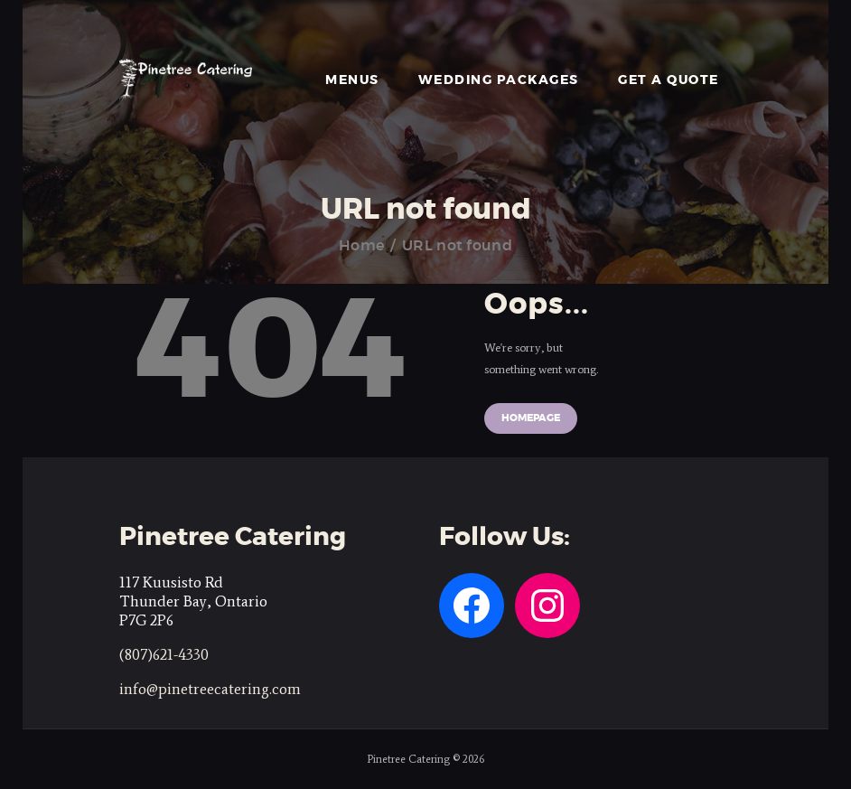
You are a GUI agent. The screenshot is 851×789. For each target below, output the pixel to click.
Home (361, 246)
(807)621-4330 (164, 654)
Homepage (530, 418)
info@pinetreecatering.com (210, 689)
